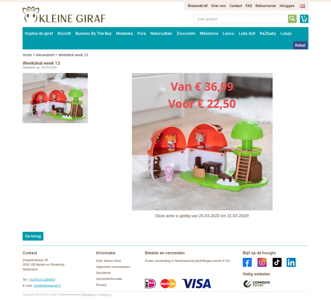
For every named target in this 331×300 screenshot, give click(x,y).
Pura (141, 33)
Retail (300, 45)
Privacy (101, 285)
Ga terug (33, 236)
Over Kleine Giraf (108, 261)
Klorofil (64, 33)
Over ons (218, 6)
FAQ (248, 6)
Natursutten (161, 33)
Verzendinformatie (109, 279)
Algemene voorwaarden (113, 267)
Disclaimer (103, 273)
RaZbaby (268, 33)
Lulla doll (247, 33)
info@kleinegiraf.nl (47, 285)
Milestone (209, 33)
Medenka (124, 33)
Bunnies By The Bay (93, 33)
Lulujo (286, 33)
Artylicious (105, 294)
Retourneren (266, 6)
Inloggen (287, 6)
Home (27, 55)
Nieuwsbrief (198, 6)
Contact (235, 6)
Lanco (228, 33)
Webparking (88, 294)
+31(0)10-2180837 (42, 279)
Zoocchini (186, 33)
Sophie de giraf (39, 33)
